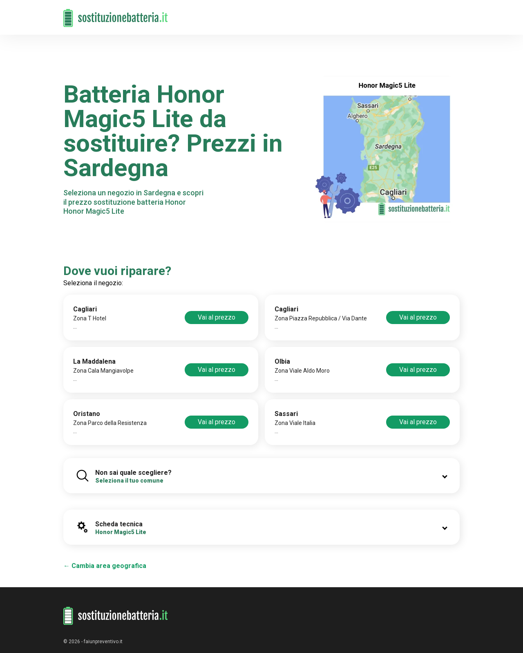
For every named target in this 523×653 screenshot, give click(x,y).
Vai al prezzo (216, 317)
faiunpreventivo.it (103, 641)
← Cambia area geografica (104, 566)
